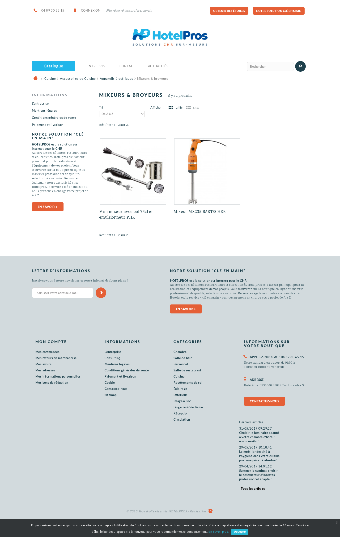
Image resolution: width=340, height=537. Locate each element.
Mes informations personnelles (58, 376)
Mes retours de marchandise (55, 358)
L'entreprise (40, 103)
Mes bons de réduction (51, 382)
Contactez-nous (116, 389)
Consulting (112, 358)
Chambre (180, 352)
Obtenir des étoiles (229, 11)
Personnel (181, 364)
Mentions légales (44, 110)
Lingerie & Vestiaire (188, 407)
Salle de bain (183, 358)
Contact (127, 66)
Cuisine (179, 376)
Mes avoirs (43, 364)
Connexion (91, 10)
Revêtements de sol (188, 382)
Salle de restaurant (187, 370)
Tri (101, 107)
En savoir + (48, 211)
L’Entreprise (96, 66)
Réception (181, 413)
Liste (192, 107)
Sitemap (111, 395)
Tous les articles (253, 488)
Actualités (158, 66)
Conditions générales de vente (54, 117)
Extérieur (180, 395)
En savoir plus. (218, 531)
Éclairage (180, 389)
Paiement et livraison (47, 125)
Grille (175, 107)
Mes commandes (47, 352)
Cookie (110, 382)
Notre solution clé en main (278, 11)
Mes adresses (45, 370)
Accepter (240, 531)
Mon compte (51, 341)
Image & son (182, 401)
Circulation (182, 419)
